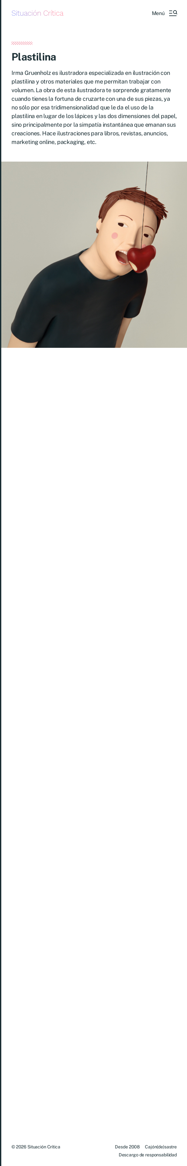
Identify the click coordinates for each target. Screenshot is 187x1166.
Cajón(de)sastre (161, 1146)
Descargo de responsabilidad (148, 1154)
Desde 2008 (127, 1146)
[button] (164, 13)
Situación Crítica (37, 13)
